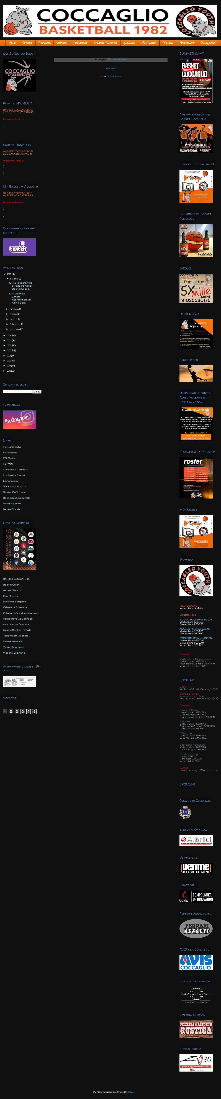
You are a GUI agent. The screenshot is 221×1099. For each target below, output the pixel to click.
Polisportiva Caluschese (17, 619)
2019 (9, 365)
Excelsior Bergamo (14, 601)
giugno (14, 279)
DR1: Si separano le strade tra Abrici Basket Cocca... (20, 286)
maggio (14, 309)
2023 (9, 345)
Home (12, 42)
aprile (13, 314)
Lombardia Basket (14, 475)
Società (27, 42)
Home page (110, 68)
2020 (9, 361)
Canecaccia (10, 481)
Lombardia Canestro (15, 469)
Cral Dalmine (11, 596)
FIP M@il (8, 464)
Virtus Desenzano (14, 647)
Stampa (168, 42)
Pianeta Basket (12, 503)
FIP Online (9, 458)
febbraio (15, 324)
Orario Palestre (105, 42)
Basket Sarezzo (12, 590)
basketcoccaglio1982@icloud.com (198, 770)
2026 (9, 274)
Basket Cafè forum (14, 492)
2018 (9, 371)
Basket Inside (11, 509)
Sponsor (44, 42)
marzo (14, 319)
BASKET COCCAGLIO (16, 579)
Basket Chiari (11, 585)
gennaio (15, 329)
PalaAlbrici (208, 42)
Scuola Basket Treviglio (17, 630)
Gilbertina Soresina (15, 607)
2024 (9, 340)
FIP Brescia (10, 452)
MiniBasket (148, 42)
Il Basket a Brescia (14, 486)
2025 (9, 335)
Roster (61, 42)
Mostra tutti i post (117, 59)
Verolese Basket (13, 641)
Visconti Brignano (14, 653)
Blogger (131, 1092)
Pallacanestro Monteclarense (21, 613)
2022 (9, 350)
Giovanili (129, 42)
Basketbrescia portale (16, 498)
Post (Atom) (115, 76)
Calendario (80, 42)
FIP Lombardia (12, 447)
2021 (9, 356)
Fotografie (186, 42)
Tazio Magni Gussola (15, 636)
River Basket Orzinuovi (16, 624)
